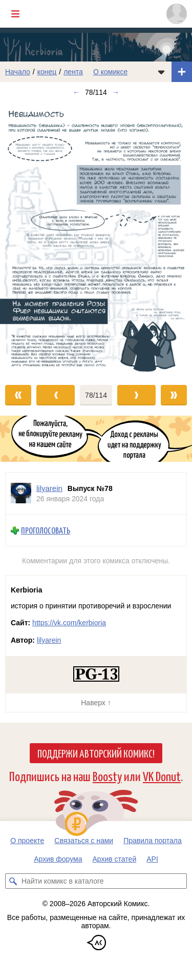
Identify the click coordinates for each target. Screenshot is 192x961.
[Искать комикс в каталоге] (13, 881)
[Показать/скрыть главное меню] (15, 14)
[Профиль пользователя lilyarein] (21, 493)
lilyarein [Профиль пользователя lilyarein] (49, 488)
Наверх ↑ (96, 703)
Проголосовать (45, 530)
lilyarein (49, 640)
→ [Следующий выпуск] (115, 92)
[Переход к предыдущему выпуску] (24, 238)
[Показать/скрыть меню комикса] (161, 72)
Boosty (107, 776)
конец (47, 72)
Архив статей (115, 859)
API (152, 859)
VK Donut (162, 776)
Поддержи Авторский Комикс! (96, 753)
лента (73, 72)
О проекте (27, 840)
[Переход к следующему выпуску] (96, 238)
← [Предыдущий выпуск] (76, 92)
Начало (17, 72)
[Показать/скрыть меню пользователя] (176, 14)
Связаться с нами (83, 840)
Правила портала (152, 840)
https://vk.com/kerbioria (69, 623)
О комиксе (110, 72)
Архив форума (58, 859)
